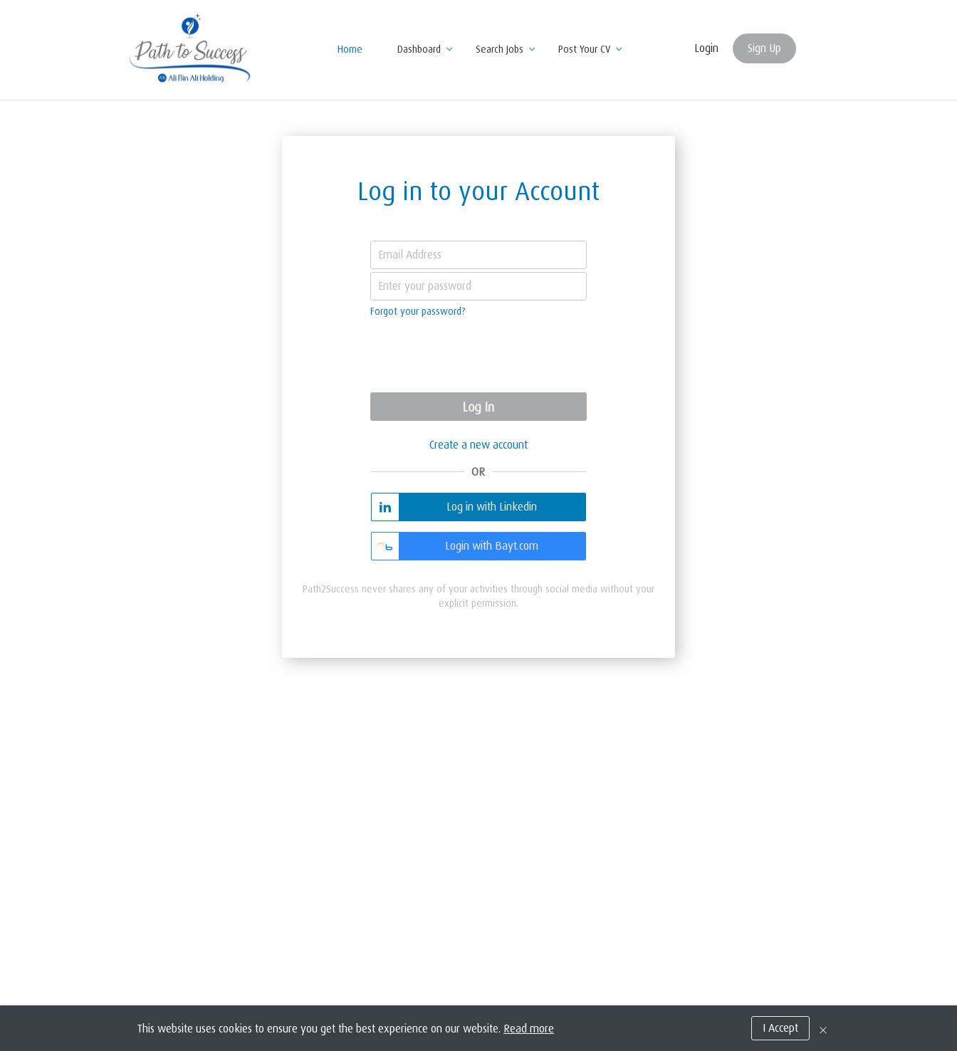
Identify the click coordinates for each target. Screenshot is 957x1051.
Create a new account (478, 445)
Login (706, 48)
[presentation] (478, 357)
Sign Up (764, 48)
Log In (478, 407)
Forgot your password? (418, 311)
